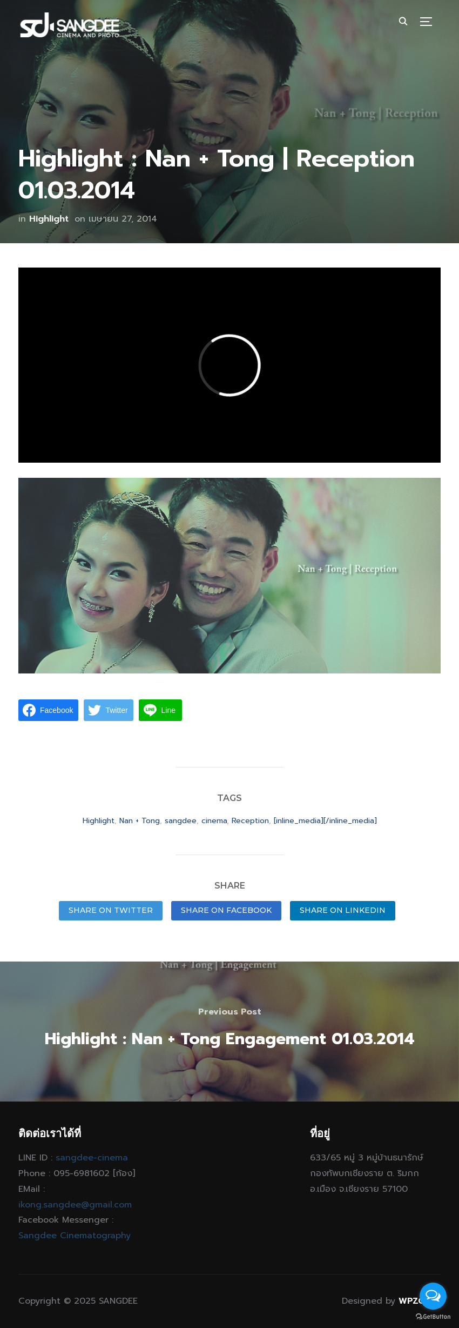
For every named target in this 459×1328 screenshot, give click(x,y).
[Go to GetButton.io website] (433, 1316)
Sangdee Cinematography (74, 1235)
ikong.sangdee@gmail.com (75, 1204)
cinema (214, 820)
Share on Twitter (111, 910)
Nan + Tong (139, 820)
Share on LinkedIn (343, 910)
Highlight (49, 218)
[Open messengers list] (433, 1296)
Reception (250, 820)
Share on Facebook (226, 910)
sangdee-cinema (92, 1157)
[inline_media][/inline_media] (325, 820)
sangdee (181, 820)
